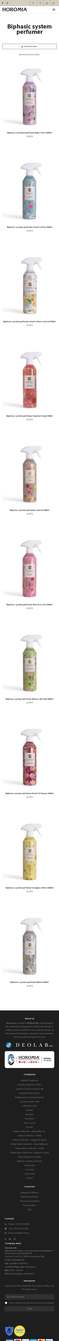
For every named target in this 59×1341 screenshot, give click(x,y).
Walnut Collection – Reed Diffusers (30, 1131)
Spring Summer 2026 (29, 1101)
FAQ (29, 1209)
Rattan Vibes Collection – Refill (29, 1148)
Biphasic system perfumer (29, 1161)
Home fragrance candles (29, 1156)
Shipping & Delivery (29, 1192)
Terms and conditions (30, 1201)
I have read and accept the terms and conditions (29, 1302)
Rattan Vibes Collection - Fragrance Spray (29, 1152)
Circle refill (30, 1173)
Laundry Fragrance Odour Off (29, 1088)
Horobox (29, 1114)
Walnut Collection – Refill (29, 1135)
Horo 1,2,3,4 (29, 1122)
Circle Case (29, 1165)
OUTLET (29, 1178)
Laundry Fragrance (29, 1080)
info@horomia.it (21, 1232)
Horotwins (29, 1118)
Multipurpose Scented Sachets (29, 1097)
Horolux (29, 1110)
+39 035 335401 (22, 1224)
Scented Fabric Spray (29, 1093)
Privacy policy (29, 1205)
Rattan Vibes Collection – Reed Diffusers (29, 1144)
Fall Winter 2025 (29, 1105)
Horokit (29, 1127)
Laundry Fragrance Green (29, 1084)
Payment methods (29, 1196)
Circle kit (29, 1169)
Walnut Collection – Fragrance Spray (29, 1139)
